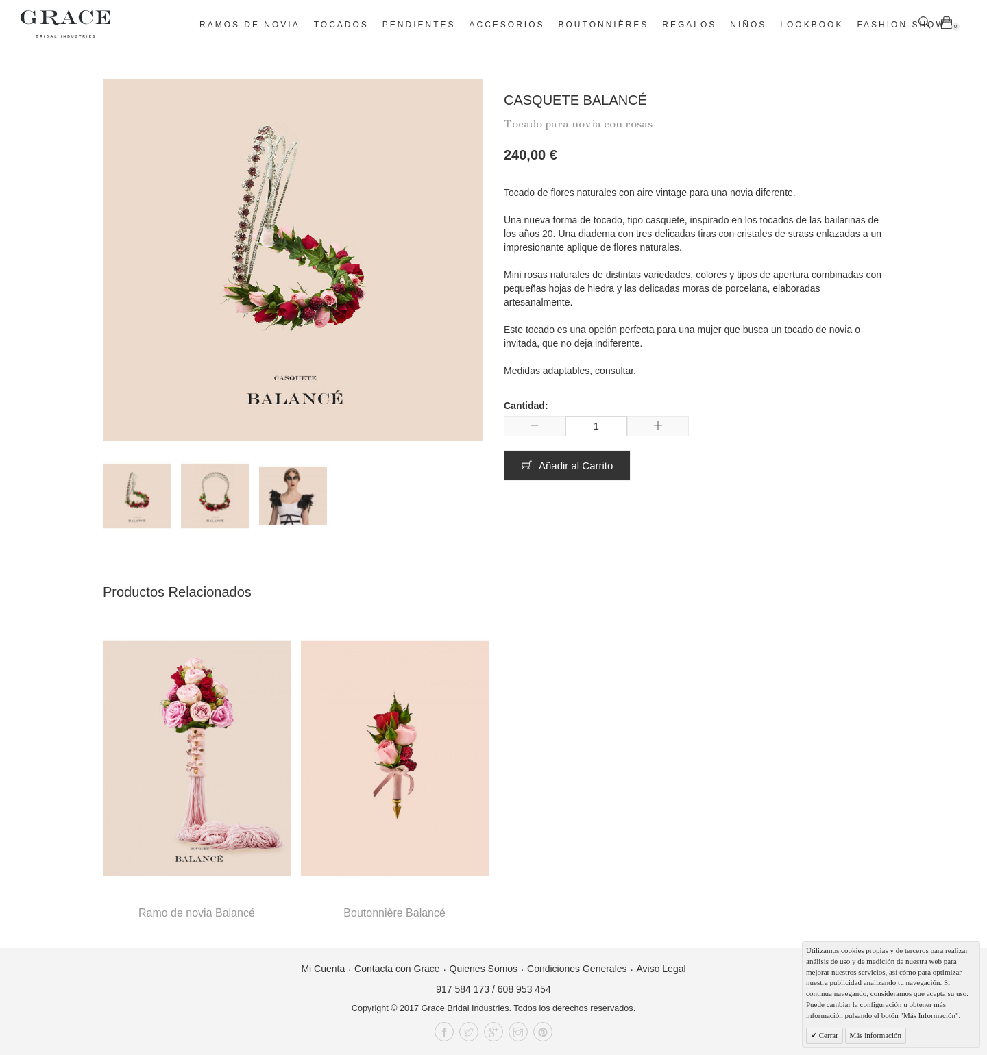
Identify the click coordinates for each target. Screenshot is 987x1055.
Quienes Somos (484, 968)
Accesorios (507, 24)
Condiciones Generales (577, 968)
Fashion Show (901, 24)
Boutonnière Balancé (394, 913)
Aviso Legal (660, 968)
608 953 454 (524, 989)
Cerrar (827, 1035)
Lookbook (811, 24)
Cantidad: (526, 405)
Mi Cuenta (323, 968)
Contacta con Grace (397, 968)
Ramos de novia (249, 24)
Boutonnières (604, 24)
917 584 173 (462, 989)
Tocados (341, 24)
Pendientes (419, 24)
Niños (748, 24)
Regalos (689, 24)
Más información (875, 1035)
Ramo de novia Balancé (196, 913)
